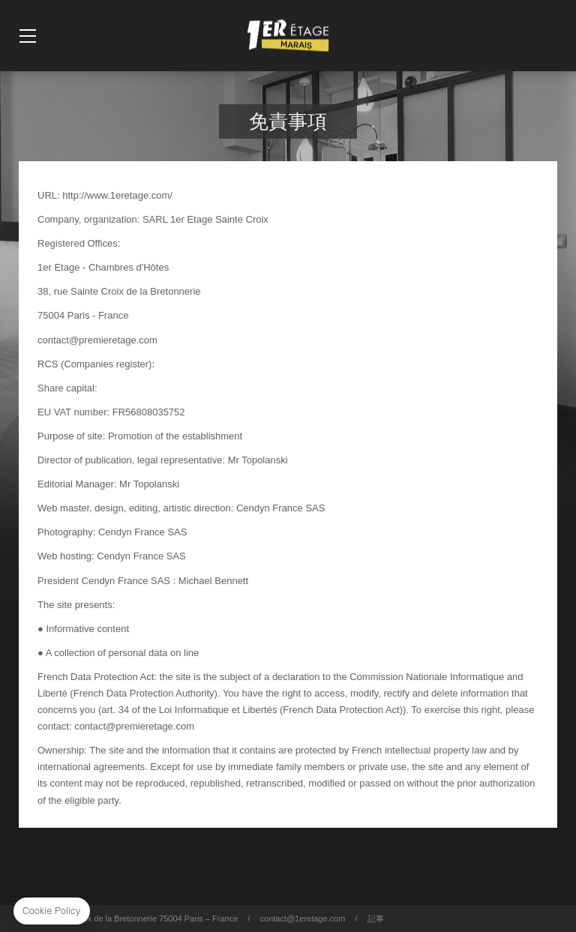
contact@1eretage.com (302, 918)
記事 (376, 918)
